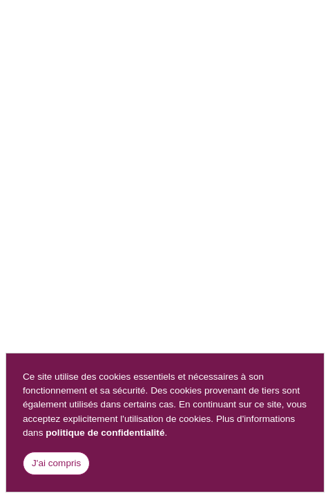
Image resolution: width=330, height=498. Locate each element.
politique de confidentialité (105, 432)
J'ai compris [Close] (56, 463)
